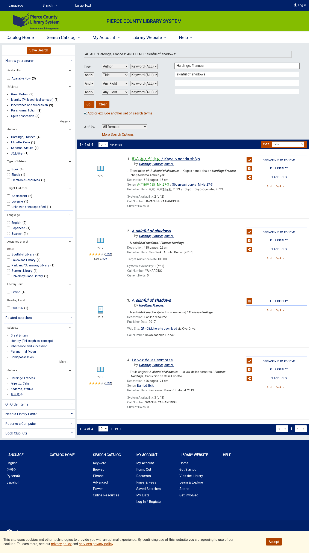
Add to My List (276, 186)
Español (12, 482)
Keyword (99, 463)
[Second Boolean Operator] (89, 83)
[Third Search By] (115, 83)
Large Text (83, 5)
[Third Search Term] (235, 83)
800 (104, 258)
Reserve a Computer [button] (20, 424)
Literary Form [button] (15, 284)
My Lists (143, 495)
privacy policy (61, 544)
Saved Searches (148, 489)
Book (15, 169)
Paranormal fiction (23, 110)
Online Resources (106, 495)
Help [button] (185, 37)
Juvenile (18, 201)
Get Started (187, 469)
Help (227, 455)
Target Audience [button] (17, 188)
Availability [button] (14, 70)
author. (156, 164)
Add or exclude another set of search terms (118, 113)
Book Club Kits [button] (16, 433)
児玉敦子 (17, 153)
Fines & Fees (146, 482)
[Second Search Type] (144, 74)
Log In (302, 5)
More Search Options (118, 134)
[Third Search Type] (144, 83)
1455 (108, 254)
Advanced (100, 482)
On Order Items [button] (16, 404)
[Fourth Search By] (115, 92)
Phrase (98, 476)
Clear (103, 104)
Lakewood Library (24, 260)
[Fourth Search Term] (235, 91)
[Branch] (49, 5)
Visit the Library (191, 476)
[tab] (38, 60)
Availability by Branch (271, 159)
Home (183, 463)
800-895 (18, 308)
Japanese (19, 228)
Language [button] (13, 214)
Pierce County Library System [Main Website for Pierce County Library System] (144, 21)
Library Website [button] (149, 37)
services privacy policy (96, 544)
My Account (145, 463)
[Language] (15, 5)
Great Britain (19, 94)
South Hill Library (23, 254)
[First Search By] (115, 66)
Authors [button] (12, 129)
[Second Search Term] (235, 74)
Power (98, 489)
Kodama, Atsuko (22, 148)
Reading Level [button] (16, 300)
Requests (143, 476)
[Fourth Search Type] (144, 92)
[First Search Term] (235, 65)
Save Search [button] (38, 50)
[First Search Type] (144, 66)
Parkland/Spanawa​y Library (31, 265)
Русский (13, 476)
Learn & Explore (191, 482)
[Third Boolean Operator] (89, 92)
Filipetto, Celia (20, 142)
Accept (274, 542)
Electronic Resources (26, 180)
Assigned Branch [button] (18, 241)
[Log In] (295, 5)
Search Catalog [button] (63, 37)
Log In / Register (149, 502)
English (17, 222)
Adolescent (20, 196)
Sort (265, 144)
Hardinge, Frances (23, 137)
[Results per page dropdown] (103, 144)
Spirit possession (22, 116)
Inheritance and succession (29, 105)
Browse (99, 469)
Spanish (17, 233)
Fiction (16, 292)
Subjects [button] (12, 86)
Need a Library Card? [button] (21, 414)
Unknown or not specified (29, 207)
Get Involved (188, 495)
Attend (184, 489)
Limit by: (89, 126)
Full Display (267, 168)
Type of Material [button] (17, 161)
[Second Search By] (115, 74)
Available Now (21, 78)
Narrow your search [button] (19, 61)
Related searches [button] (18, 318)
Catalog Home (20, 37)
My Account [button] (105, 37)
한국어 (11, 469)
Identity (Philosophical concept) (32, 99)
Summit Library (22, 270)
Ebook (16, 174)
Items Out (143, 469)
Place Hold (267, 177)
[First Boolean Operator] (89, 74)
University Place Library (28, 276)
